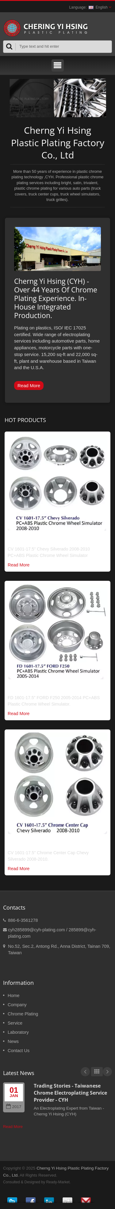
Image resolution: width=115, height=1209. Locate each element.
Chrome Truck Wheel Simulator (46, 540)
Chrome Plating (23, 1013)
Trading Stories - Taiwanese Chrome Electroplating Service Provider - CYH (70, 1092)
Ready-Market (58, 1182)
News (13, 1041)
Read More (28, 385)
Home (13, 995)
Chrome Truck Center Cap (39, 843)
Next (107, 1071)
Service (15, 1023)
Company (17, 1004)
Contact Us (18, 1050)
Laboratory (18, 1032)
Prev (85, 1071)
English (98, 7)
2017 (13, 1106)
